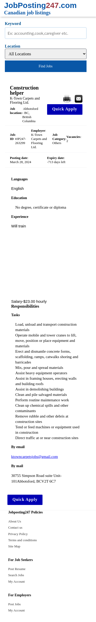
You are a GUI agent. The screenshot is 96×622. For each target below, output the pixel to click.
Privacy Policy (18, 534)
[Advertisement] (45, 264)
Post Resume (17, 569)
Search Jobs (16, 575)
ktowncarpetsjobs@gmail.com (34, 457)
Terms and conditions (22, 540)
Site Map (14, 546)
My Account (16, 581)
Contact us (15, 527)
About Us (14, 521)
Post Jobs (14, 604)
